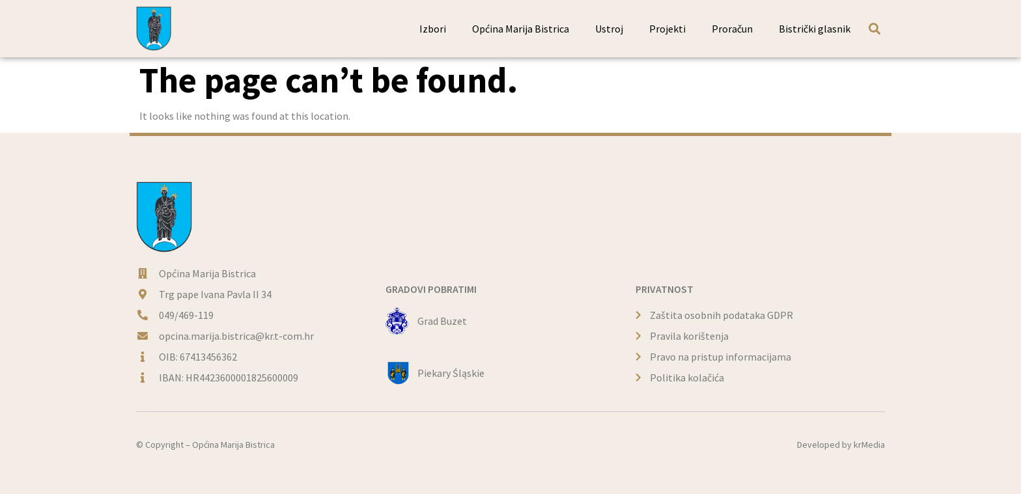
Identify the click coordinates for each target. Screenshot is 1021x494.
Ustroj (609, 28)
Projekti (667, 28)
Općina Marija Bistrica (520, 28)
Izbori (432, 28)
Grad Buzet (442, 320)
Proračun (732, 28)
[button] (874, 28)
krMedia (869, 444)
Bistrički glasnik (814, 28)
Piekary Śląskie (450, 372)
